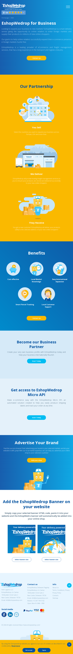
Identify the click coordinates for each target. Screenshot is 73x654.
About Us (56, 587)
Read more (16, 646)
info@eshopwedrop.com (14, 600)
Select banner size (21, 559)
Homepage (5, 18)
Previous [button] (4, 538)
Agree (44, 650)
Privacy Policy (57, 593)
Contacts (55, 595)
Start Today (36, 361)
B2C (12, 18)
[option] (21, 543)
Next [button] (68, 538)
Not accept (28, 650)
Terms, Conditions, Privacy (61, 590)
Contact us (37, 58)
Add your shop (36, 460)
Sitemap (55, 598)
